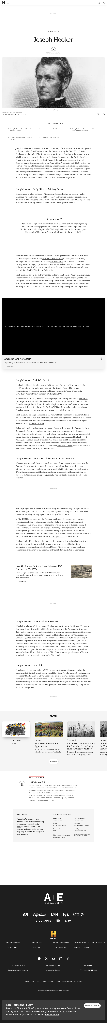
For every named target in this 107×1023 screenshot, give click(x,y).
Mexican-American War (52, 258)
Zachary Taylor (22, 264)
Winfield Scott (56, 261)
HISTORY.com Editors (59, 825)
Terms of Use (73, 1008)
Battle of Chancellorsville (38, 521)
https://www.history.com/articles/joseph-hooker (62, 836)
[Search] (99, 3)
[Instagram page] (60, 958)
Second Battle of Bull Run (29, 417)
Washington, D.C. (57, 536)
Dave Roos (22, 581)
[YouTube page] (53, 958)
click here (85, 326)
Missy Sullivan (46, 798)
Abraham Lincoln (65, 445)
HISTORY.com (34, 785)
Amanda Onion (35, 798)
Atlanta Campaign (23, 640)
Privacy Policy (52, 1014)
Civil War (20, 388)
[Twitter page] (46, 958)
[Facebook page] (39, 958)
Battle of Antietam (36, 423)
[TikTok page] (67, 958)
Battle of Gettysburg (75, 549)
